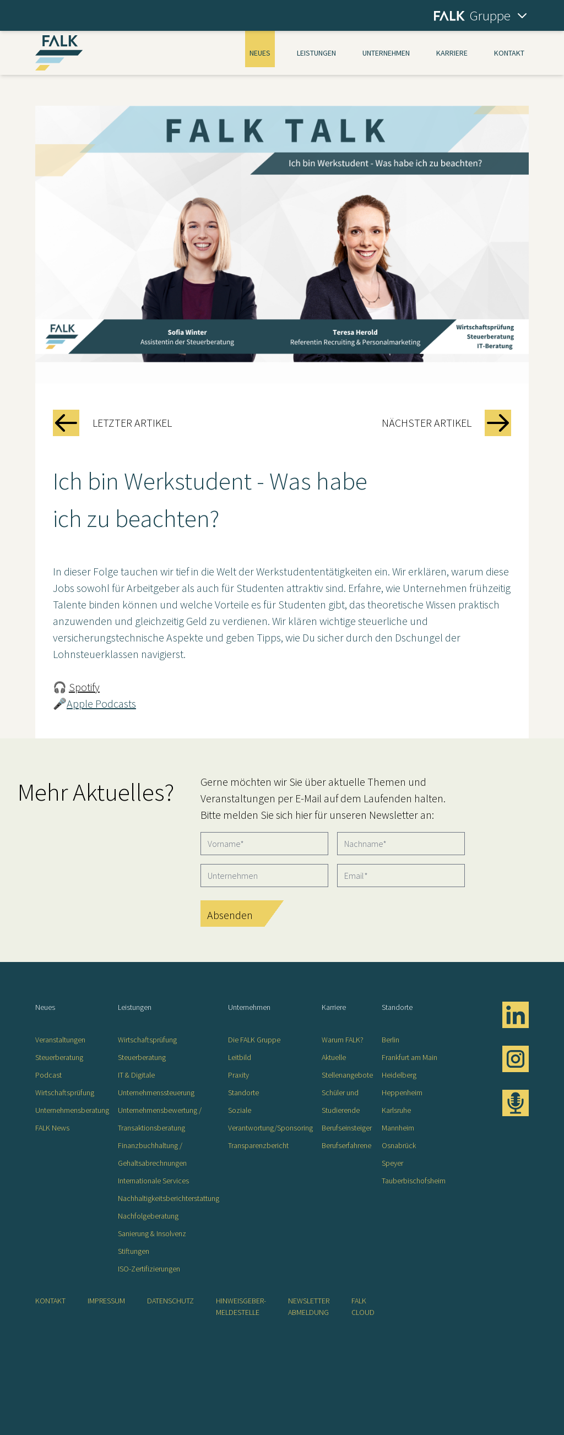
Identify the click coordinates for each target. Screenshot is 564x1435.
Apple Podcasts (101, 703)
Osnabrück (399, 1145)
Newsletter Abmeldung (308, 1306)
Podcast (48, 1075)
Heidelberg (399, 1075)
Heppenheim (402, 1092)
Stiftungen (133, 1251)
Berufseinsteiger (347, 1128)
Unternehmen (386, 53)
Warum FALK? (343, 1040)
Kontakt (509, 53)
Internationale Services (153, 1181)
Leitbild (239, 1057)
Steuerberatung (59, 1057)
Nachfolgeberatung (148, 1216)
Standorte (243, 1092)
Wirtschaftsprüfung (64, 1092)
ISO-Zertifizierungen (149, 1269)
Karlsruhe (396, 1110)
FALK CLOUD (363, 1306)
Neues (260, 53)
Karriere (452, 53)
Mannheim (398, 1128)
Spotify (84, 687)
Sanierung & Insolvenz (152, 1233)
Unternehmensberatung (72, 1110)
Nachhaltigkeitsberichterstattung (168, 1198)
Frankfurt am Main (409, 1057)
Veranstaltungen (60, 1040)
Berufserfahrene (346, 1145)
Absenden (230, 915)
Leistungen (316, 53)
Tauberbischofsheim (414, 1181)
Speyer (392, 1163)
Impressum (106, 1301)
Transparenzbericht (258, 1145)
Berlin (390, 1040)
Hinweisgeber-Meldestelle (241, 1306)
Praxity (238, 1075)
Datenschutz (170, 1301)
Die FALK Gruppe (254, 1040)
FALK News (52, 1128)
